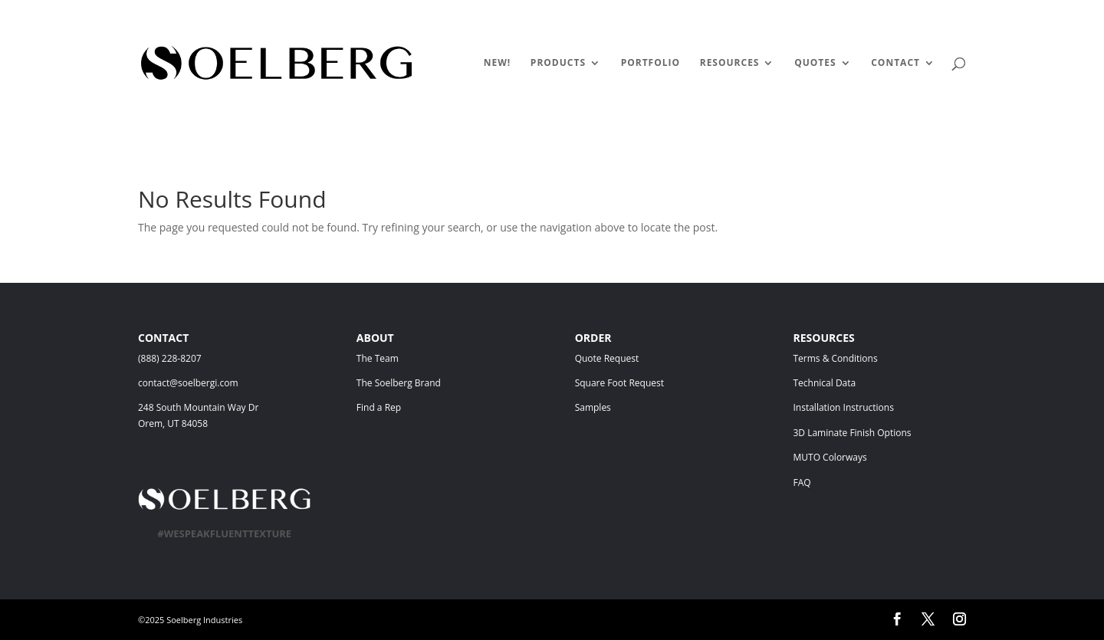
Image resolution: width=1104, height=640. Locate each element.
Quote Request (637, 358)
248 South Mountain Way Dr (201, 407)
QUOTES (815, 63)
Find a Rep (378, 407)
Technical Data (824, 382)
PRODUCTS (558, 63)
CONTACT (895, 63)
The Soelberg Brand (398, 382)
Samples (593, 407)
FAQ (801, 482)
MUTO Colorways (829, 457)
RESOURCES (730, 63)
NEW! (497, 63)
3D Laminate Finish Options (852, 432)
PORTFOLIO (650, 63)
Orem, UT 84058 (173, 423)
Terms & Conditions (857, 358)
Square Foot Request (619, 382)
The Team (419, 358)
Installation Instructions (843, 407)
